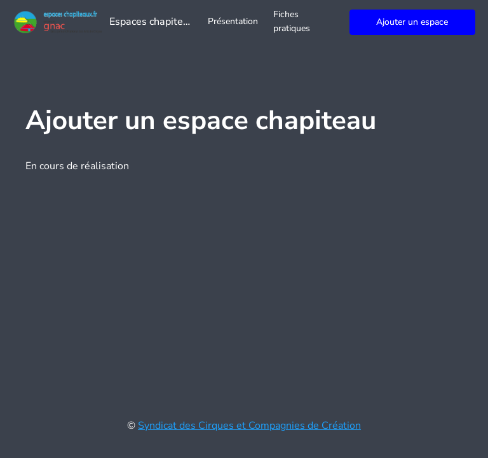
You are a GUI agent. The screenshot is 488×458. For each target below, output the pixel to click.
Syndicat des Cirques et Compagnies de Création (249, 426)
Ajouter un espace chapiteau (412, 25)
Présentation (233, 21)
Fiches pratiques (291, 21)
